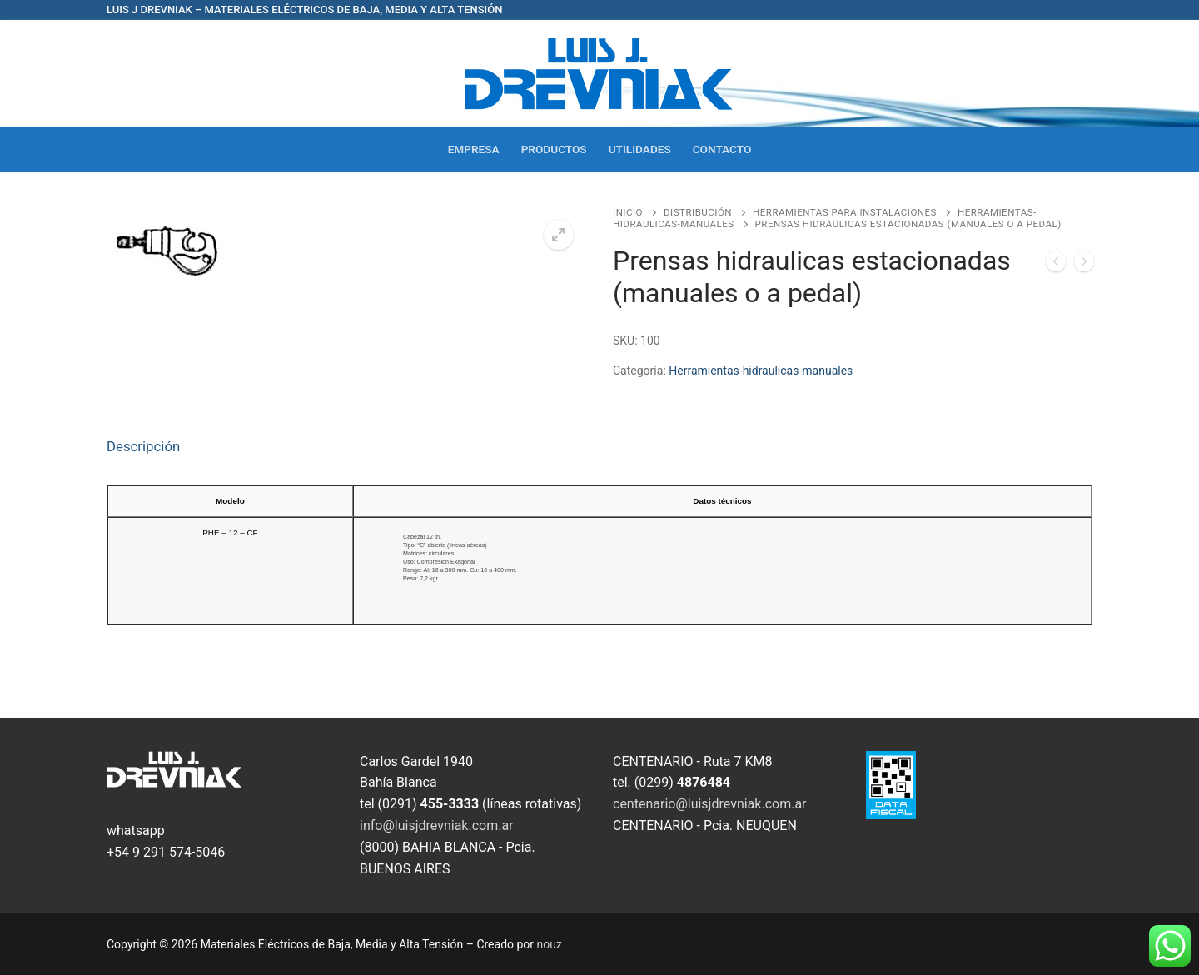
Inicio (628, 212)
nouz (549, 944)
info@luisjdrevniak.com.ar (437, 825)
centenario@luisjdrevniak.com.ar (710, 804)
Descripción (143, 446)
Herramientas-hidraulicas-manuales (761, 370)
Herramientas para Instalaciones (845, 212)
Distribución (698, 212)
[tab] (143, 446)
